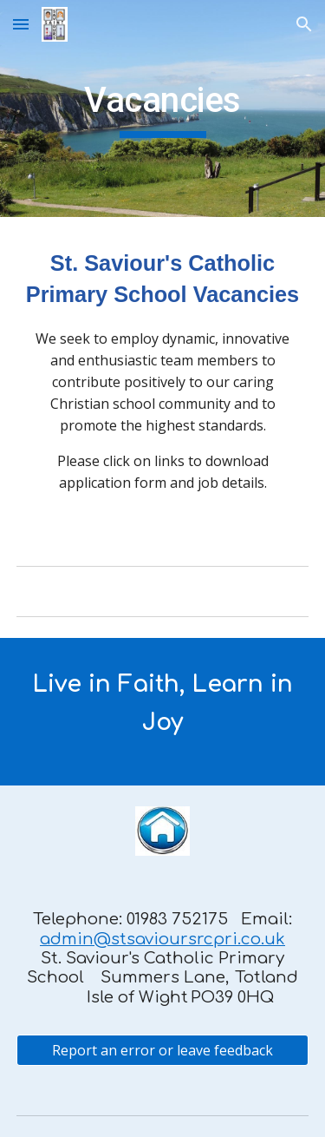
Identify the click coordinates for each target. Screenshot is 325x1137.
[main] (162, 108)
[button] (21, 24)
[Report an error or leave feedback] (163, 1050)
